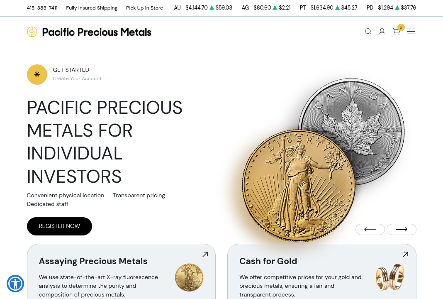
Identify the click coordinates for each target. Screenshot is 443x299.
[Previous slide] (370, 229)
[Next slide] (401, 229)
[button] (15, 284)
